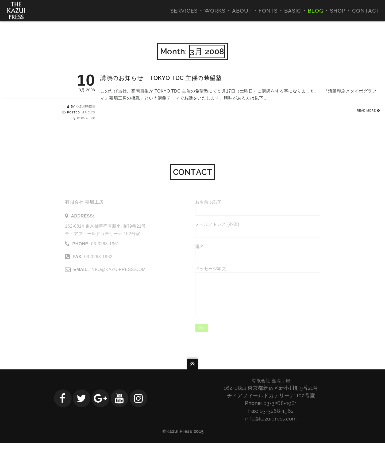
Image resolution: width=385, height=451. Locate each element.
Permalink (86, 118)
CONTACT (366, 10)
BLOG (315, 10)
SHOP (337, 10)
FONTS (268, 10)
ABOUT (242, 10)
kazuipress (85, 106)
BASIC (292, 10)
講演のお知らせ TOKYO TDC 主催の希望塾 (161, 78)
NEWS (90, 112)
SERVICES (184, 10)
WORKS (214, 10)
